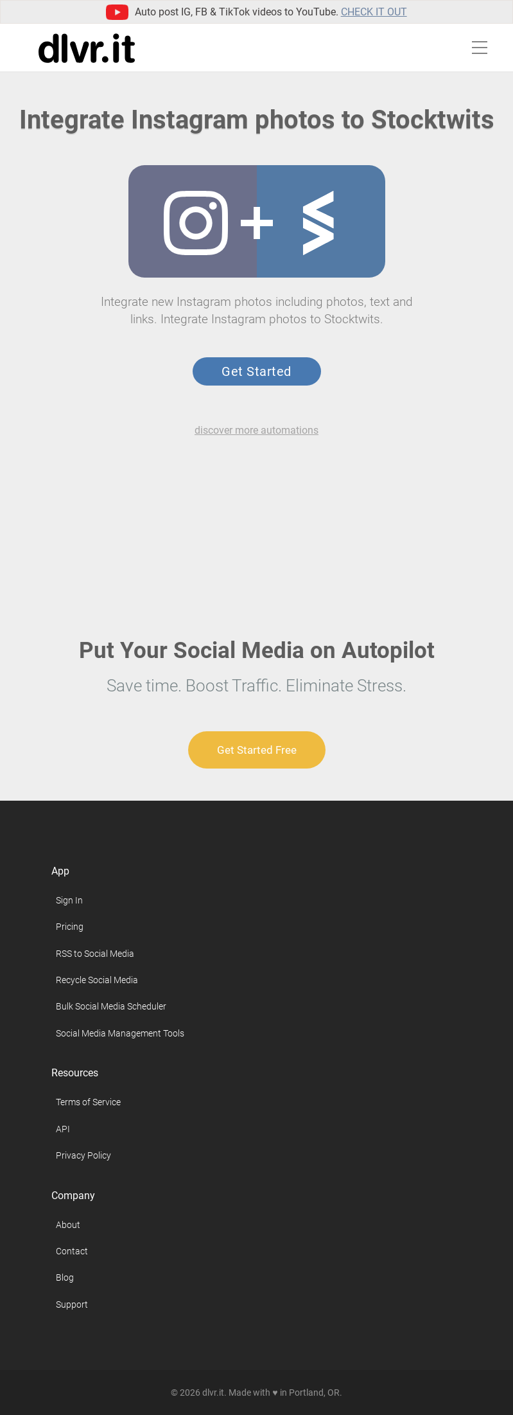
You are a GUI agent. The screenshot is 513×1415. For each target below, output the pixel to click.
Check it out (374, 12)
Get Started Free (257, 749)
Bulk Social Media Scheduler (111, 1006)
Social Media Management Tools (120, 1033)
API (63, 1129)
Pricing (69, 926)
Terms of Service (88, 1102)
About (68, 1225)
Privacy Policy (83, 1155)
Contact (72, 1251)
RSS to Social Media (95, 953)
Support (72, 1304)
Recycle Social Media (97, 980)
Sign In (69, 900)
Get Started (256, 371)
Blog (65, 1277)
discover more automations (256, 430)
